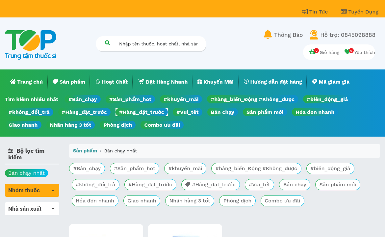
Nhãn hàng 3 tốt (70, 125)
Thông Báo (288, 35)
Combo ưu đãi (162, 125)
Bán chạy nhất (26, 173)
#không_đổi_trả (29, 112)
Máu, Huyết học (25, 215)
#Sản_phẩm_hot (130, 99)
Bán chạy (222, 112)
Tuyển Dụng (359, 12)
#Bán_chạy (82, 99)
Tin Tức (316, 12)
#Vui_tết (187, 112)
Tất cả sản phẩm (26, 206)
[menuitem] (26, 82)
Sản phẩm (85, 151)
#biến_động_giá (327, 99)
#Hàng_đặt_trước (84, 112)
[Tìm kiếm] (107, 42)
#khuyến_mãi (181, 99)
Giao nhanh (23, 125)
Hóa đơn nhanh (314, 112)
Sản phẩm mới (264, 112)
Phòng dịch (117, 125)
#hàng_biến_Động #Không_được (253, 99)
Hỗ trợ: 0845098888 (347, 35)
